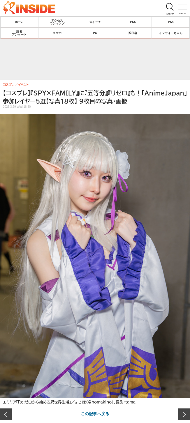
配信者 (133, 32)
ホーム (19, 21)
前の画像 (6, 414)
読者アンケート (19, 33)
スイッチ (95, 21)
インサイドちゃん (170, 32)
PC (95, 32)
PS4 (171, 21)
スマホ (57, 32)
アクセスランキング (57, 22)
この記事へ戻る (95, 413)
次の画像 (184, 414)
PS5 (133, 21)
